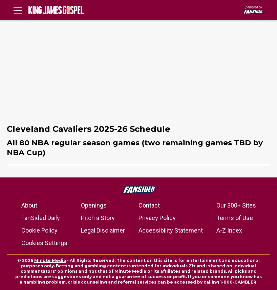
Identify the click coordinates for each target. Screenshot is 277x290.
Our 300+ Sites (236, 205)
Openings (94, 205)
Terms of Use (234, 217)
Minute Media (50, 260)
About (29, 205)
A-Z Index (229, 230)
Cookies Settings (44, 242)
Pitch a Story (98, 217)
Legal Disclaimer (103, 230)
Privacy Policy (157, 217)
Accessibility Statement (170, 230)
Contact (149, 205)
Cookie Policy (39, 230)
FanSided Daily (40, 217)
